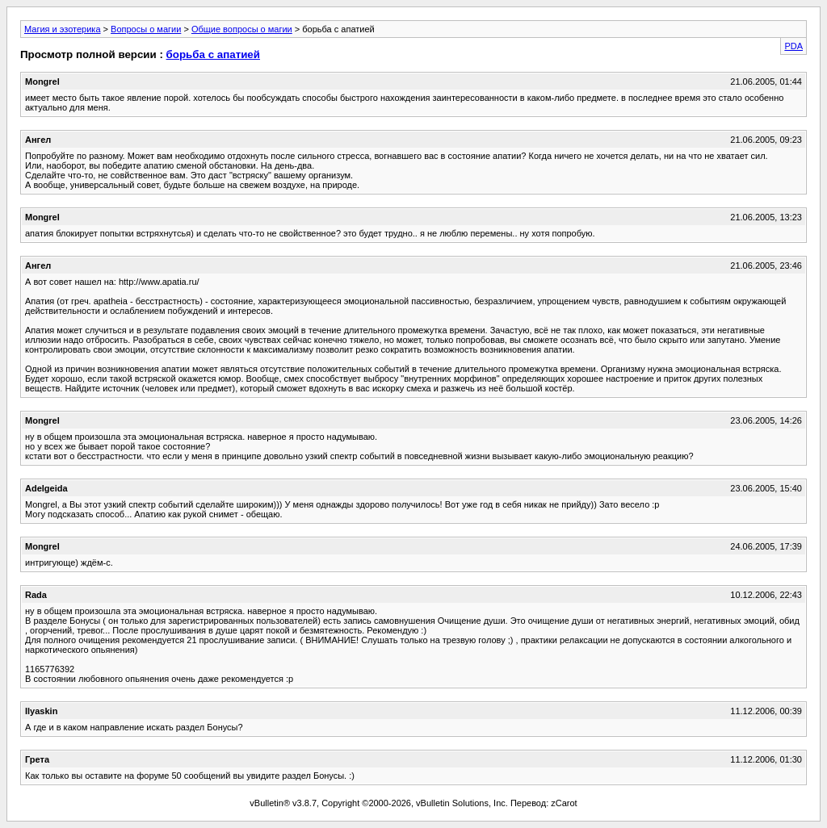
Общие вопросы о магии (241, 29)
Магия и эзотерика (62, 29)
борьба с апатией (213, 54)
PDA (793, 46)
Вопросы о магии (146, 29)
